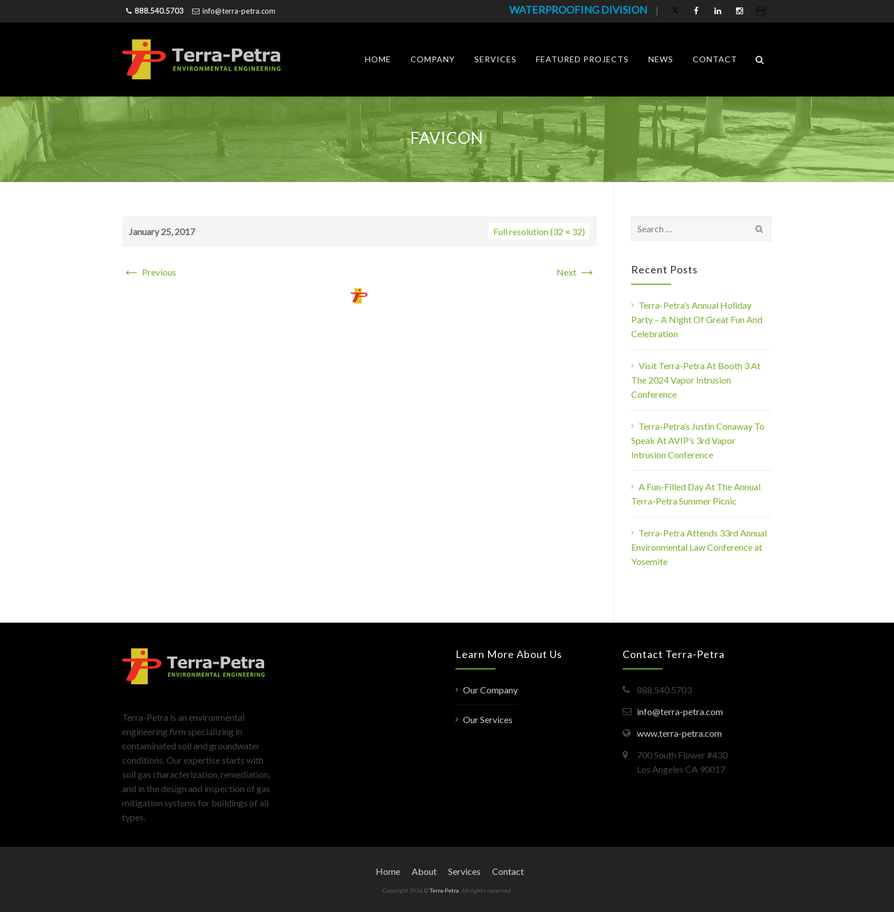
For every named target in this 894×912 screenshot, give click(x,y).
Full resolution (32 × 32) (539, 231)
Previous (149, 272)
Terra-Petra (444, 890)
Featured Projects (582, 59)
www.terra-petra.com (679, 733)
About (424, 871)
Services (495, 59)
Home (378, 59)
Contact (715, 59)
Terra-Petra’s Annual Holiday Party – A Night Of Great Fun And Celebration (696, 319)
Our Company (490, 689)
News (660, 59)
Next (576, 272)
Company (433, 59)
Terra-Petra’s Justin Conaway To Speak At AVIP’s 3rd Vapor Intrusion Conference (698, 440)
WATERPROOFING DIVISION (578, 9)
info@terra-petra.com (238, 10)
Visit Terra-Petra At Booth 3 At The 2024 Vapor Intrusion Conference (696, 379)
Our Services (488, 719)
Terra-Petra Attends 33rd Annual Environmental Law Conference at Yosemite (699, 547)
